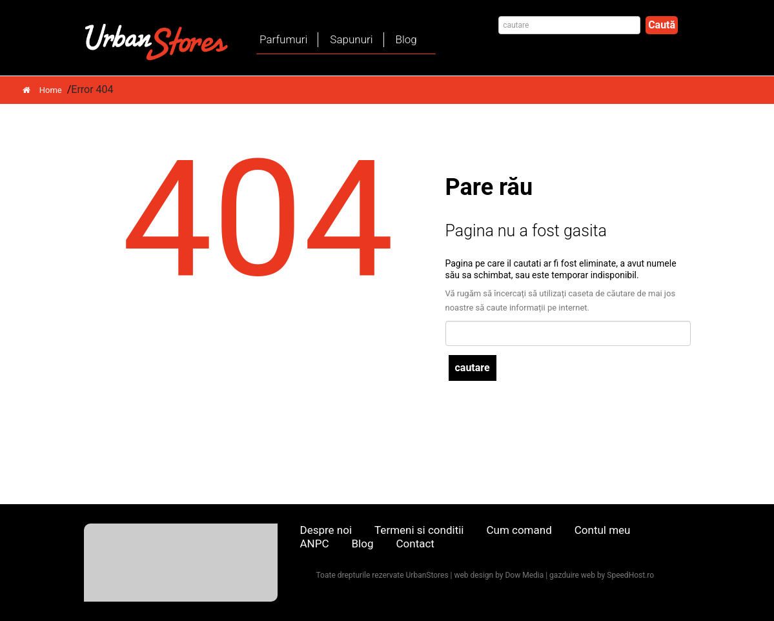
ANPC (314, 543)
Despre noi (326, 530)
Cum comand (518, 530)
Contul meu (603, 530)
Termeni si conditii (418, 530)
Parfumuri (283, 39)
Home (42, 90)
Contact (415, 543)
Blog (406, 39)
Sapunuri (351, 39)
